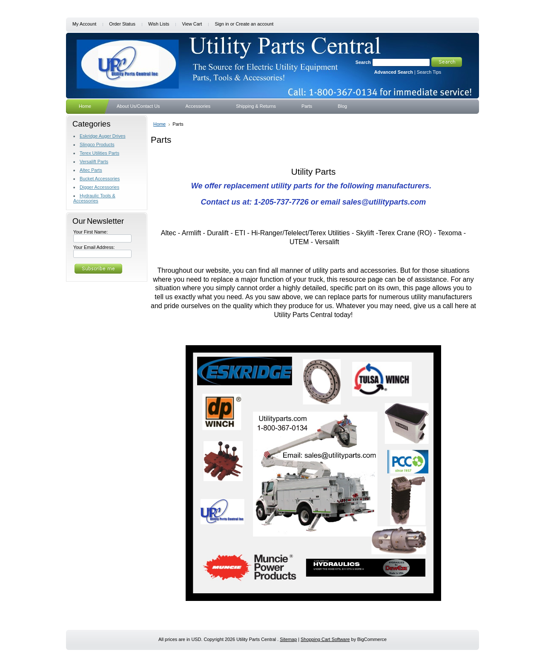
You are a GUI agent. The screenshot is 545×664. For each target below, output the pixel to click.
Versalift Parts (94, 161)
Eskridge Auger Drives (103, 136)
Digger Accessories (99, 187)
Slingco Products (97, 144)
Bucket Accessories (100, 178)
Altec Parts (91, 170)
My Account (84, 23)
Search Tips (429, 72)
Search (363, 62)
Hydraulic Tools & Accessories (94, 198)
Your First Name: (90, 231)
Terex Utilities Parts (99, 153)
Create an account (254, 23)
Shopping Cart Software (325, 639)
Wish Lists (158, 23)
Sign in (222, 23)
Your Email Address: (94, 247)
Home (159, 124)
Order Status (122, 23)
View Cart (192, 23)
